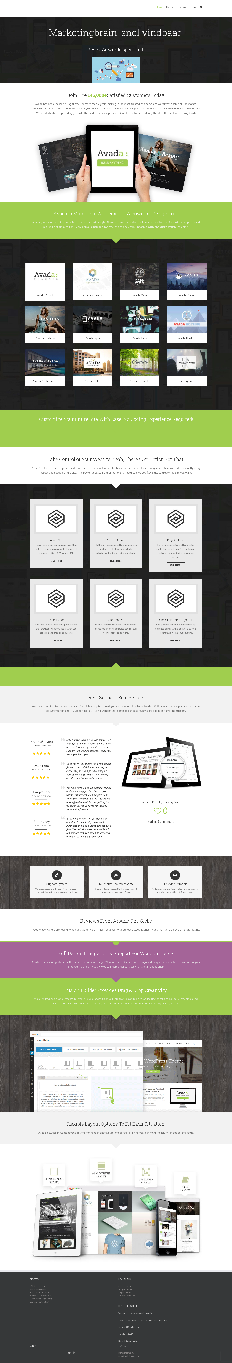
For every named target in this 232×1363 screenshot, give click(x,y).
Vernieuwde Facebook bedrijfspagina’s (135, 1313)
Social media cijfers (126, 1334)
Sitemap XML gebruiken (128, 1327)
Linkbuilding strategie (127, 1341)
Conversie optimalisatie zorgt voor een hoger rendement (143, 1320)
